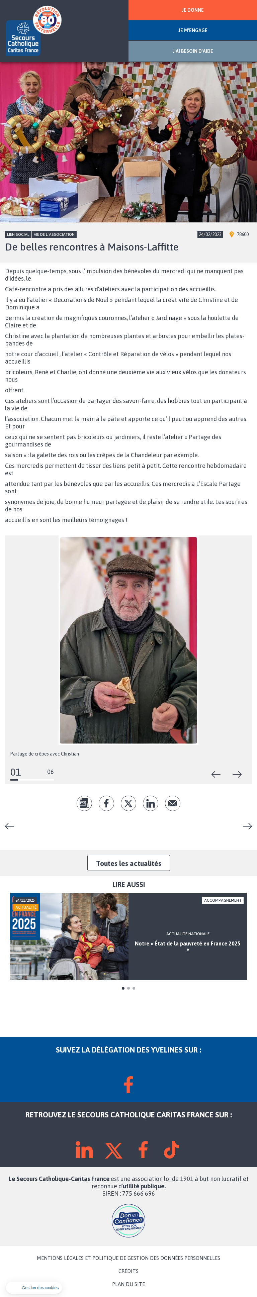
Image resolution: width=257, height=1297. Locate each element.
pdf (84, 803)
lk (150, 803)
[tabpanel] (128, 936)
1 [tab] (123, 988)
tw (128, 803)
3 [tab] (134, 988)
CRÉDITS (128, 1271)
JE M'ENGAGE (192, 30)
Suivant (237, 774)
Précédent (216, 774)
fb (106, 803)
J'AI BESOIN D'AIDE (193, 51)
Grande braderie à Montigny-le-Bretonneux (12, 826)
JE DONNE (193, 10)
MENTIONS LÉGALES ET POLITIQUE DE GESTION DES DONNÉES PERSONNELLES (128, 1258)
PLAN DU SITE (128, 1284)
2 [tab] (128, 988)
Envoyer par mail (172, 803)
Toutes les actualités (128, 863)
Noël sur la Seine (245, 826)
